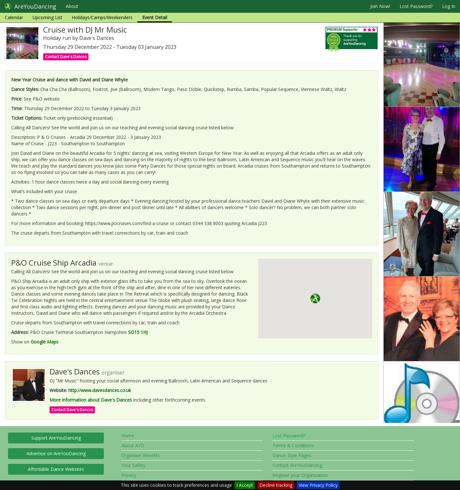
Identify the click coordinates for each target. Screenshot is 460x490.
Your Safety (133, 465)
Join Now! (380, 6)
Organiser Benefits (140, 455)
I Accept (244, 485)
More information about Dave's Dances (91, 400)
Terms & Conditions (293, 445)
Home (127, 436)
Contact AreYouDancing (297, 465)
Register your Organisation (300, 475)
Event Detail (154, 17)
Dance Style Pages (291, 455)
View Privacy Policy (318, 485)
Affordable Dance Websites (56, 469)
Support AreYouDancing (56, 438)
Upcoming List (47, 17)
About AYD (132, 445)
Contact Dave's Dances (66, 56)
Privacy (128, 475)
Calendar (14, 17)
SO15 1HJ (138, 332)
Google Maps (44, 342)
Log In (448, 6)
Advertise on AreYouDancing (56, 453)
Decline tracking (275, 485)
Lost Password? (416, 6)
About (72, 6)
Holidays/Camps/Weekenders (102, 17)
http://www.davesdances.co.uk (99, 390)
